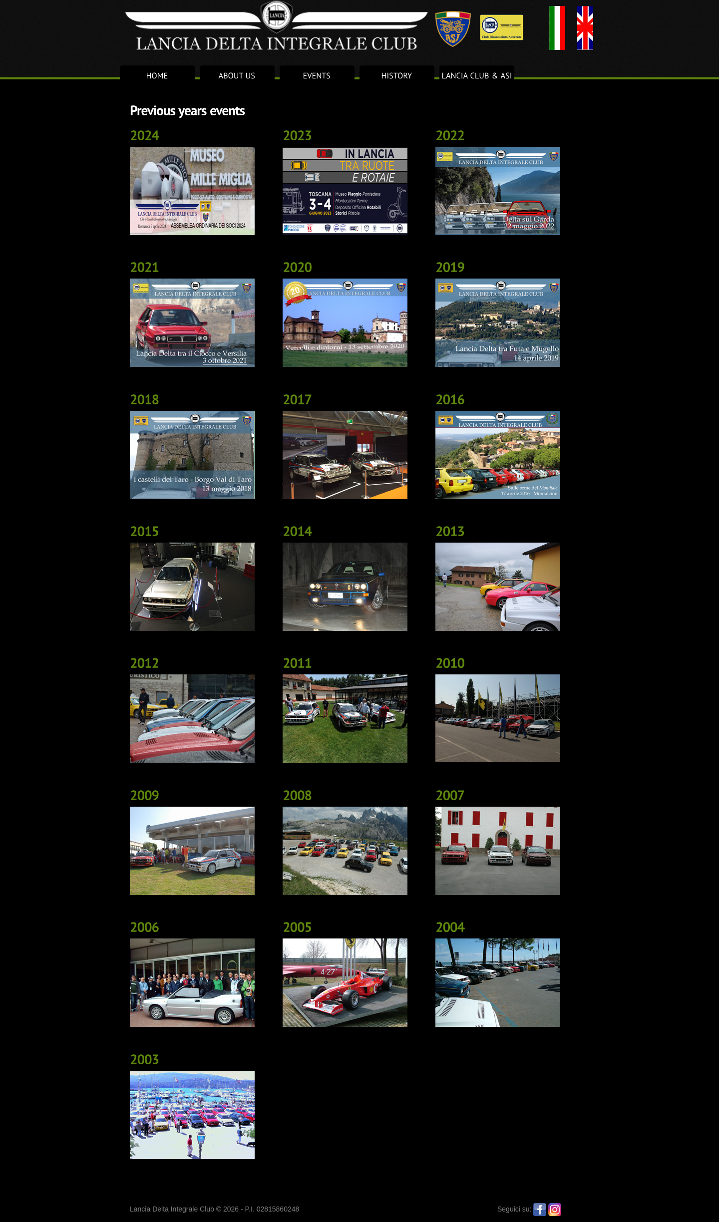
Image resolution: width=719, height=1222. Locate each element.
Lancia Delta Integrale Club (324, 25)
